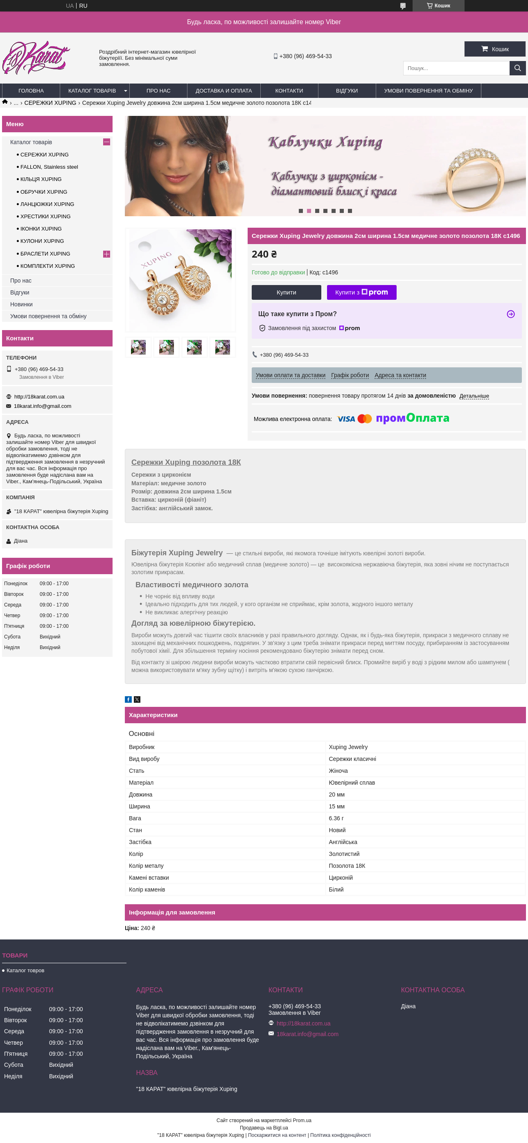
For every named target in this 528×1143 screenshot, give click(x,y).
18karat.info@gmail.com (42, 406)
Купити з (361, 292)
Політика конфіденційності (340, 1135)
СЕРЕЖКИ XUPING (51, 103)
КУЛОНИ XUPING (42, 241)
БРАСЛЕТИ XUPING (45, 254)
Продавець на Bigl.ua (264, 1128)
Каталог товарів (92, 91)
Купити (286, 292)
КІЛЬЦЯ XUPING (41, 179)
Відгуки (347, 91)
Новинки (21, 304)
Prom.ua (302, 1120)
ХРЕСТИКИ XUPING (45, 216)
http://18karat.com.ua (39, 397)
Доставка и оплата (224, 91)
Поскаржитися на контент (277, 1135)
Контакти (289, 91)
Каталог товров (25, 970)
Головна (31, 91)
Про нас (159, 91)
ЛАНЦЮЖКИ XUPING (47, 204)
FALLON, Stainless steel (49, 167)
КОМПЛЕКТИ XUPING (47, 266)
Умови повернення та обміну (428, 91)
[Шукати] (518, 68)
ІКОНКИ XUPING (41, 229)
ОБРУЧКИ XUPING (43, 192)
